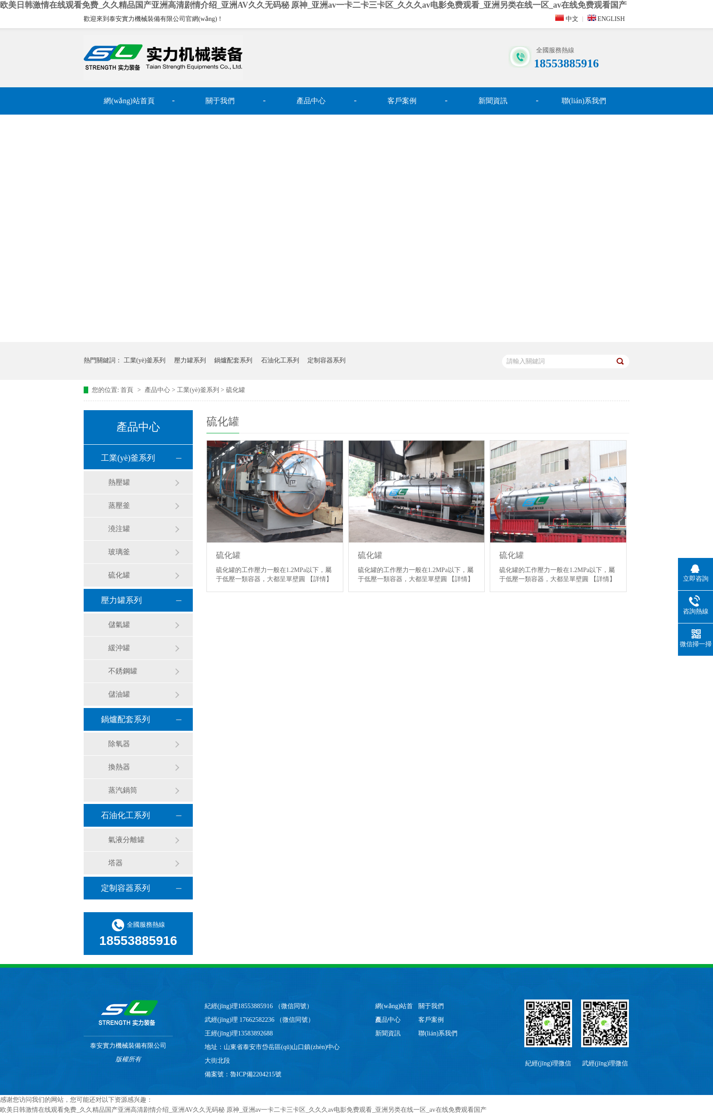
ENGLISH (606, 18)
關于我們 (220, 101)
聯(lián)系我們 (584, 101)
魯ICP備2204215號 (255, 1074)
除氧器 (119, 744)
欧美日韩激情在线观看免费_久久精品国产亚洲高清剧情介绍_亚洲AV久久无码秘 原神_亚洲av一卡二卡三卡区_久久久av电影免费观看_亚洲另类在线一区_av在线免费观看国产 (313, 5)
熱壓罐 (119, 482)
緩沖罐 (119, 648)
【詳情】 (319, 579)
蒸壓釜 (119, 505)
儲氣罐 (119, 624)
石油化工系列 (280, 360)
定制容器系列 (326, 360)
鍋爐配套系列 (233, 360)
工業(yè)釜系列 (145, 360)
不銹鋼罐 (122, 671)
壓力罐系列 (190, 360)
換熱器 (119, 767)
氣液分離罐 (126, 840)
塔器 (115, 863)
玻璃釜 (119, 552)
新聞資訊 (492, 101)
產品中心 (311, 101)
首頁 (128, 390)
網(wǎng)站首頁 (129, 101)
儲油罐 (119, 694)
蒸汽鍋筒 (122, 790)
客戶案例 (402, 101)
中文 (566, 18)
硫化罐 (235, 390)
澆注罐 (119, 528)
